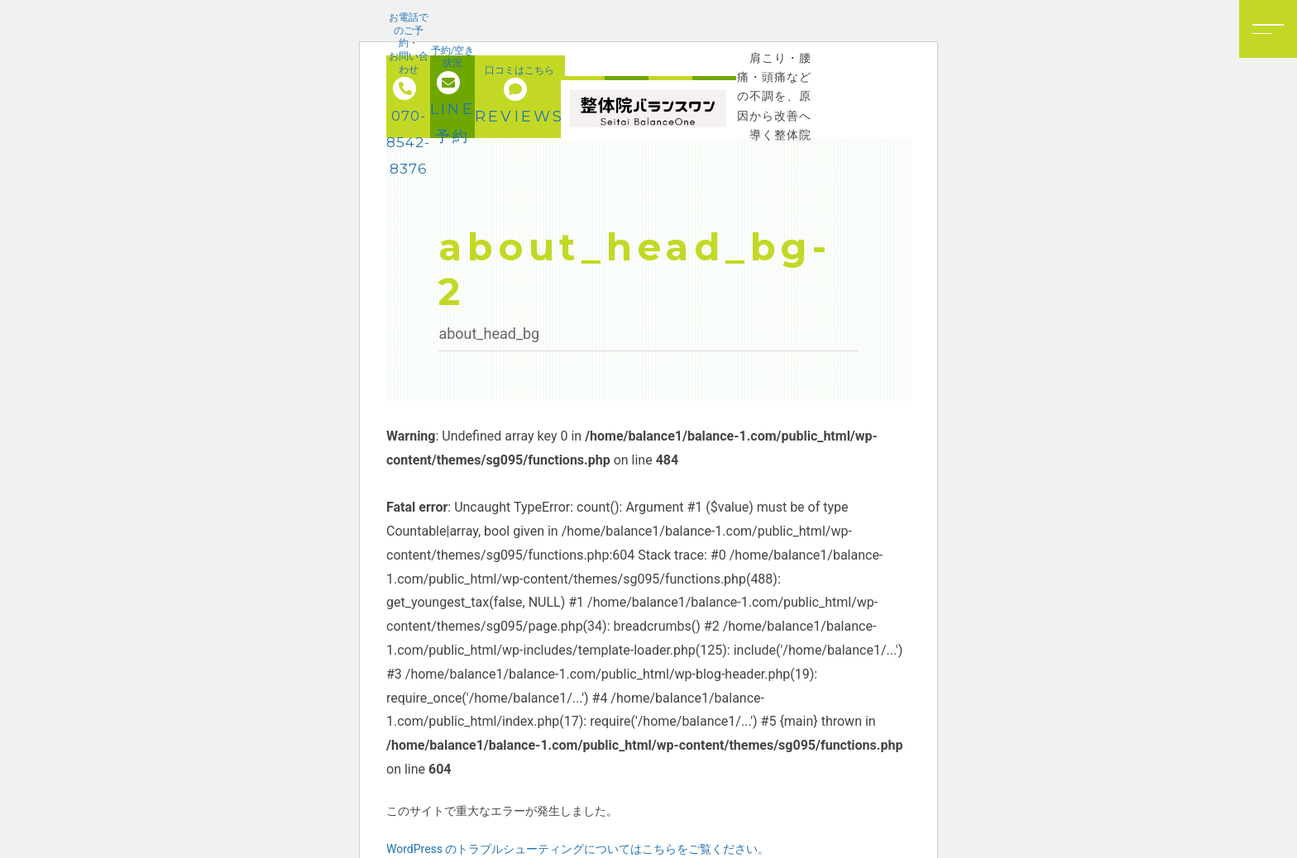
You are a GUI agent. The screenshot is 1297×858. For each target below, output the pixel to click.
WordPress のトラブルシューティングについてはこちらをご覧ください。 (578, 849)
